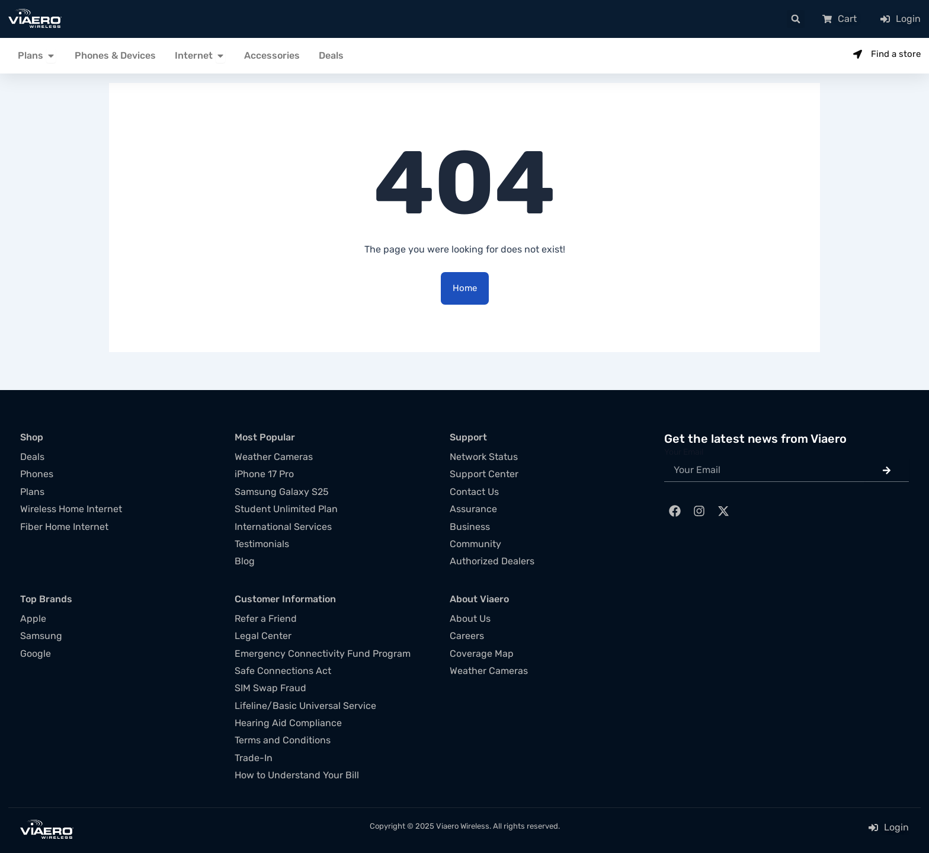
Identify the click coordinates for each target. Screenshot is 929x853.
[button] (796, 19)
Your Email (683, 452)
